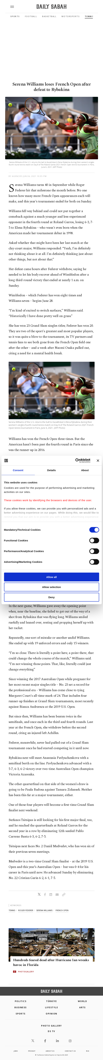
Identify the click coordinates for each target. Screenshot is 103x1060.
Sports (15, 16)
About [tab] (85, 470)
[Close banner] (98, 460)
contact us (70, 1051)
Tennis (89, 16)
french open (62, 910)
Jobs (16, 1051)
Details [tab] (51, 470)
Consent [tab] (18, 470)
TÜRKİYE (51, 1001)
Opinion (51, 1013)
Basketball (49, 16)
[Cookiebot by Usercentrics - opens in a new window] (75, 460)
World (82, 1001)
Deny (51, 597)
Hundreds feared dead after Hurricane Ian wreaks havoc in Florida (51, 962)
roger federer (25, 910)
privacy (31, 1051)
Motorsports (71, 16)
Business (20, 1007)
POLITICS (20, 1001)
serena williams (44, 910)
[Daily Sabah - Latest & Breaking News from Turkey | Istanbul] (51, 6)
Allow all (51, 576)
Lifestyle (51, 1007)
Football (31, 16)
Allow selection (51, 587)
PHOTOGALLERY (26, 971)
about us (50, 1051)
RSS (87, 1051)
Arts (82, 1007)
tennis (12, 910)
